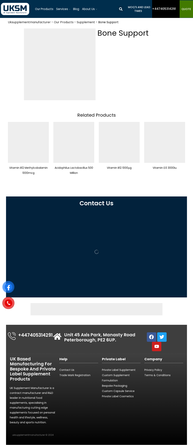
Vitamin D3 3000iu (165, 168)
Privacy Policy (153, 370)
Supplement (86, 22)
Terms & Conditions (157, 375)
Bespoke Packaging (114, 386)
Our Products (44, 9)
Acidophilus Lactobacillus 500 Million (74, 170)
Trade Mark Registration (74, 375)
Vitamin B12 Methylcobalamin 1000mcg (28, 170)
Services (63, 9)
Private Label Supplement (119, 370)
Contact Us (66, 370)
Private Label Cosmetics (118, 396)
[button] (121, 9)
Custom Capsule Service (118, 391)
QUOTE (186, 9)
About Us (89, 9)
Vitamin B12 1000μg (119, 168)
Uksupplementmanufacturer (29, 22)
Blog (76, 9)
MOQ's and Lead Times (139, 9)
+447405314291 (35, 335)
